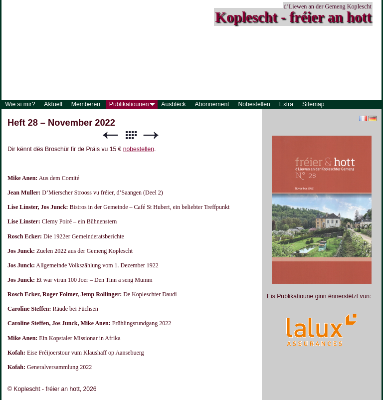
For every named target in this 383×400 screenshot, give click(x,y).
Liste (130, 135)
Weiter (151, 135)
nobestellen (138, 149)
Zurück (110, 135)
